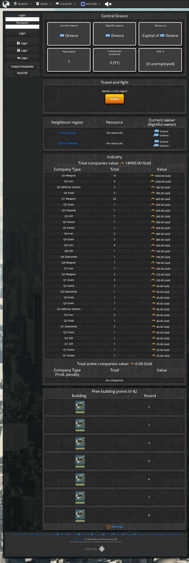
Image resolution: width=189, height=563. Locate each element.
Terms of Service (22, 534)
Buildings (117, 526)
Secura (95, 534)
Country (64, 4)
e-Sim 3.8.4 (80, 539)
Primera (83, 534)
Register (22, 73)
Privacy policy (38, 534)
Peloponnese (68, 133)
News (41, 4)
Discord (88, 4)
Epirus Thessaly (67, 143)
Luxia (72, 534)
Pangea (139, 534)
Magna (127, 534)
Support (51, 534)
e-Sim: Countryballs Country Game (162, 534)
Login (22, 43)
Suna (106, 534)
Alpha (61, 534)
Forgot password (22, 66)
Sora (116, 534)
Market (21, 4)
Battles (114, 99)
